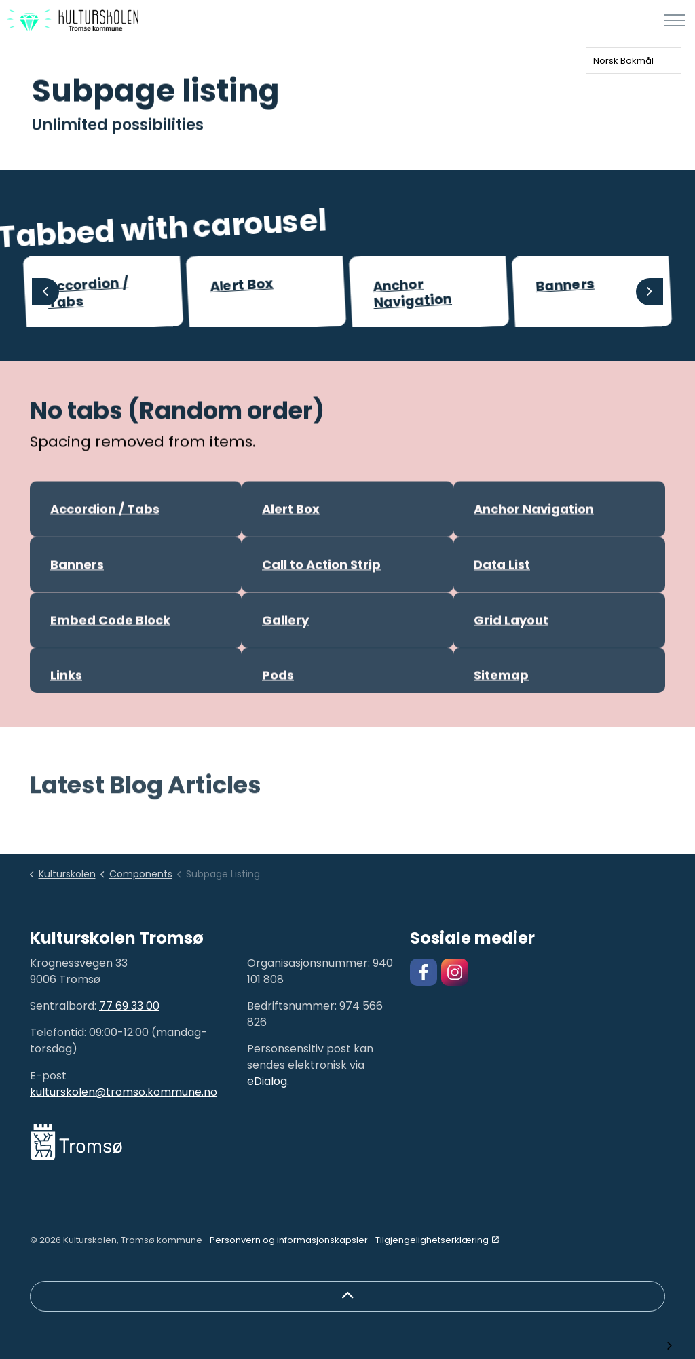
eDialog (267, 1081)
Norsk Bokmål (623, 60)
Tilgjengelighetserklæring (437, 1239)
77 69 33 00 (129, 1006)
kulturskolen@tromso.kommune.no (123, 1092)
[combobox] (633, 60)
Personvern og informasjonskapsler (289, 1239)
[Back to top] (347, 1296)
